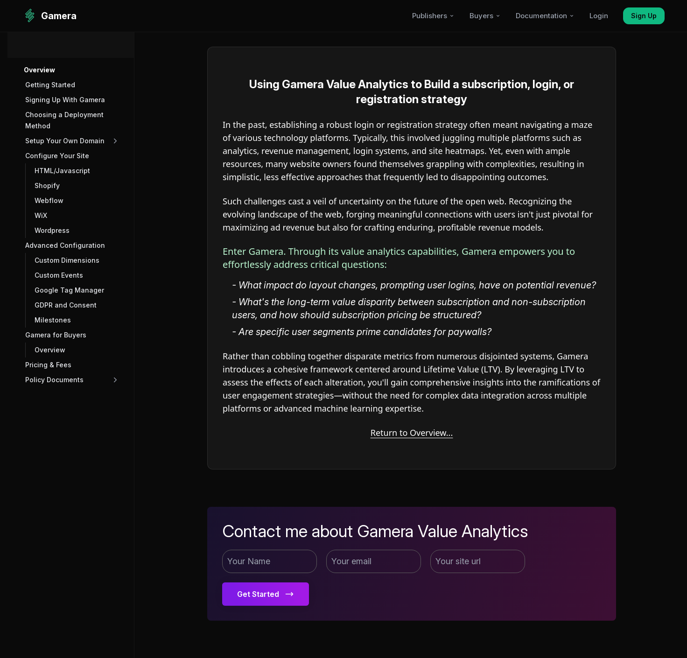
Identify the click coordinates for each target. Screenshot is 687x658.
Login (598, 15)
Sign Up (644, 16)
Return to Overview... (412, 432)
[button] (71, 70)
